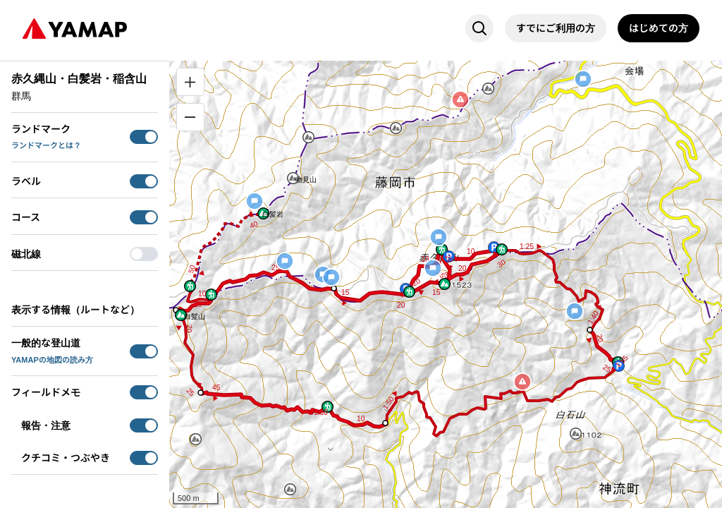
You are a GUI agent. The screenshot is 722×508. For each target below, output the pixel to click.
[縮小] (190, 117)
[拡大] (190, 82)
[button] (442, 249)
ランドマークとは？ (46, 145)
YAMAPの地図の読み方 (52, 360)
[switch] (144, 137)
